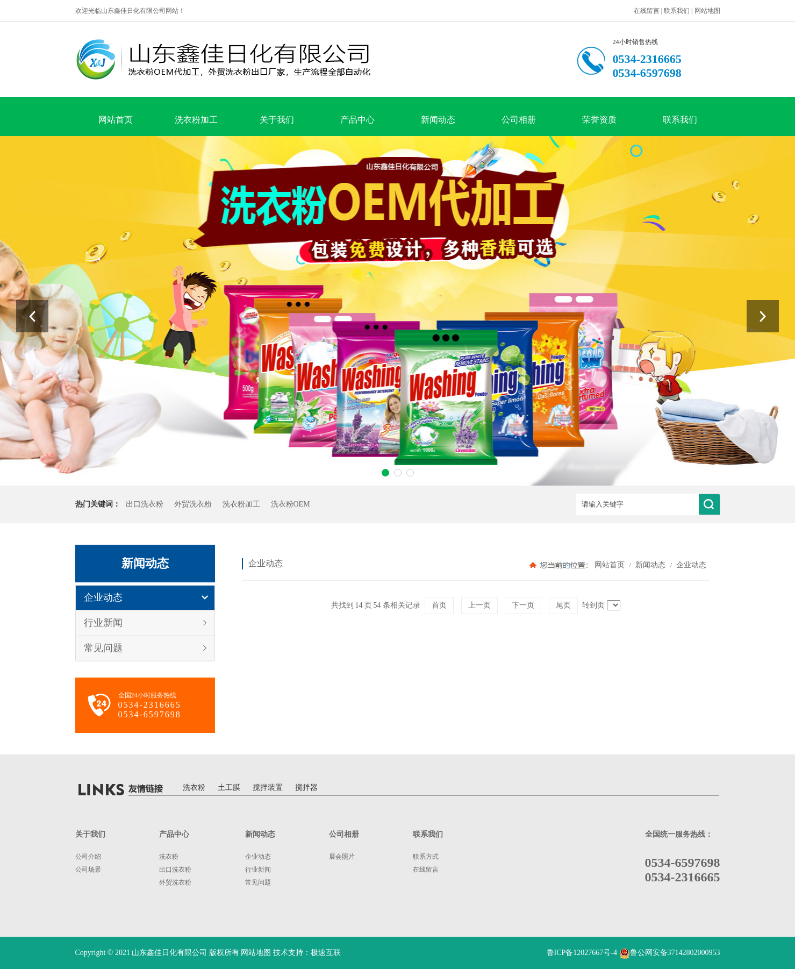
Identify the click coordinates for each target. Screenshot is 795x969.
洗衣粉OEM (290, 504)
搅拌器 (306, 787)
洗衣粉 (194, 787)
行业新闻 (103, 622)
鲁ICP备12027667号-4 (582, 953)
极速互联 (326, 953)
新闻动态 (438, 119)
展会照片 (342, 856)
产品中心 (357, 119)
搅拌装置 (268, 787)
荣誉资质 (599, 119)
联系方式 (426, 856)
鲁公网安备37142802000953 (675, 953)
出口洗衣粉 (144, 504)
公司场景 (88, 869)
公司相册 (519, 119)
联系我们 (677, 11)
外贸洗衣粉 (193, 504)
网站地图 (707, 11)
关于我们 (277, 119)
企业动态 (103, 597)
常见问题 (103, 648)
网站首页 (115, 119)
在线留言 (647, 11)
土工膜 (229, 787)
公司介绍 (88, 856)
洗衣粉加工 (196, 119)
